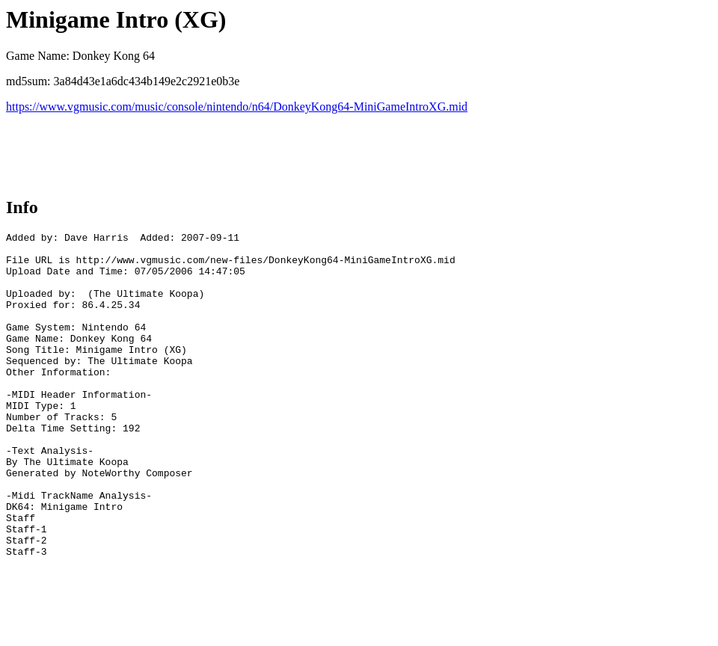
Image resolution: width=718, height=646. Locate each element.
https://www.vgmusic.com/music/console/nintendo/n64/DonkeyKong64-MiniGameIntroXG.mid (236, 106)
